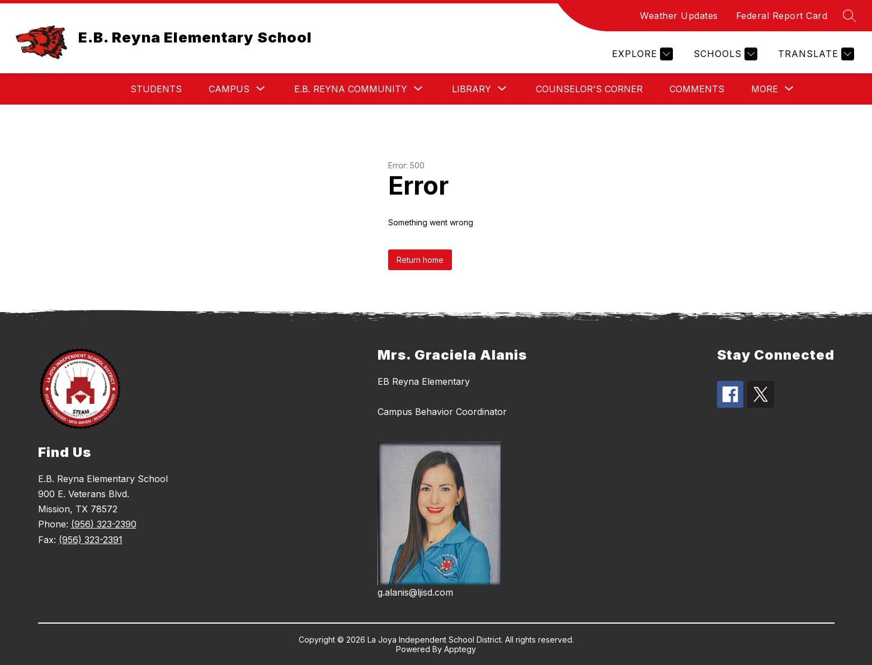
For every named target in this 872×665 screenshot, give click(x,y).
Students (156, 89)
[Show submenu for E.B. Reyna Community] (350, 89)
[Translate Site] (814, 54)
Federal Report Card (782, 15)
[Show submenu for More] (764, 89)
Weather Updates (679, 15)
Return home (420, 260)
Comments (697, 89)
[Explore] (641, 54)
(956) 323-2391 (90, 539)
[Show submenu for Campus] (229, 89)
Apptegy (460, 649)
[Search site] (849, 15)
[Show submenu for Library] (471, 89)
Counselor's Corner (589, 89)
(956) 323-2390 (103, 524)
